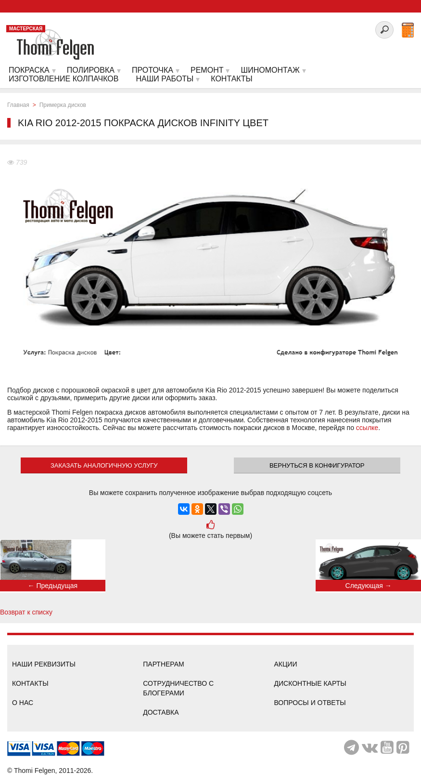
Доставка (161, 712)
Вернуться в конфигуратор (317, 465)
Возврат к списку (26, 612)
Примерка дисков (62, 105)
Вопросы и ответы (310, 702)
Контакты (30, 683)
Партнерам (163, 664)
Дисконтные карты (310, 683)
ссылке (367, 427)
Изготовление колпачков (63, 79)
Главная (18, 105)
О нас (22, 702)
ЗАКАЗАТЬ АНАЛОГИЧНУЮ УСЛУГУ (104, 465)
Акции (285, 664)
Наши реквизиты (44, 664)
